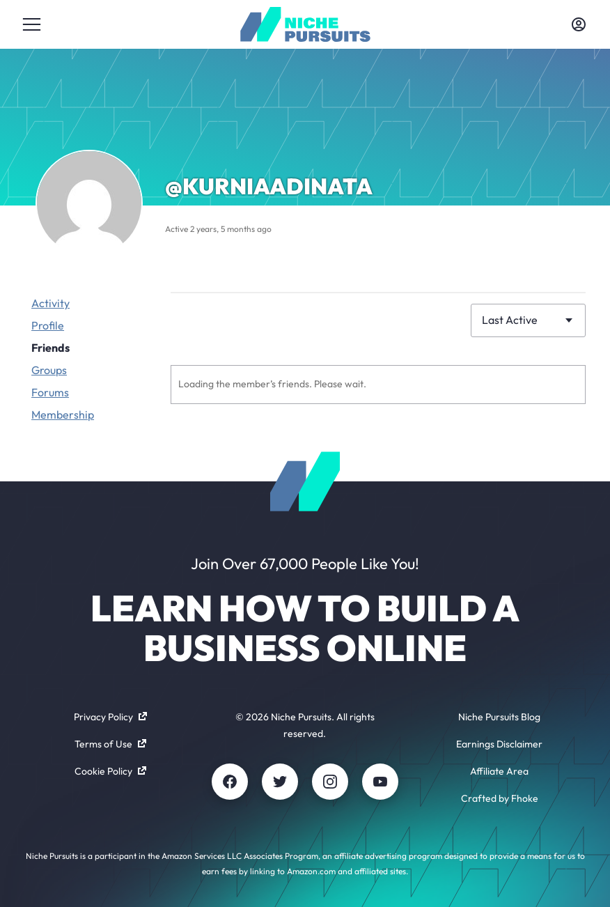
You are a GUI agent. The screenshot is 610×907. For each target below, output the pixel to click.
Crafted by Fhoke (499, 798)
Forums (50, 392)
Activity (50, 303)
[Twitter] (280, 781)
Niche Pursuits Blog (499, 717)
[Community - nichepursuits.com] (305, 24)
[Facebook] (230, 781)
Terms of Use (110, 744)
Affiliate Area (499, 771)
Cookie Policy (110, 771)
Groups (49, 370)
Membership (62, 414)
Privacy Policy (110, 717)
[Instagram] (330, 781)
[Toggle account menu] (579, 24)
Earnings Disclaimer (499, 744)
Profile (47, 325)
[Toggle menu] (31, 24)
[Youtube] (380, 781)
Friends (50, 348)
